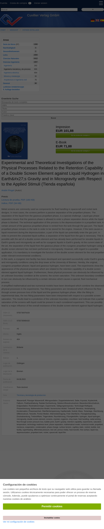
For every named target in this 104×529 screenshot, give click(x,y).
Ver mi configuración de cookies (18, 521)
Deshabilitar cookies (52, 518)
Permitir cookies (52, 506)
